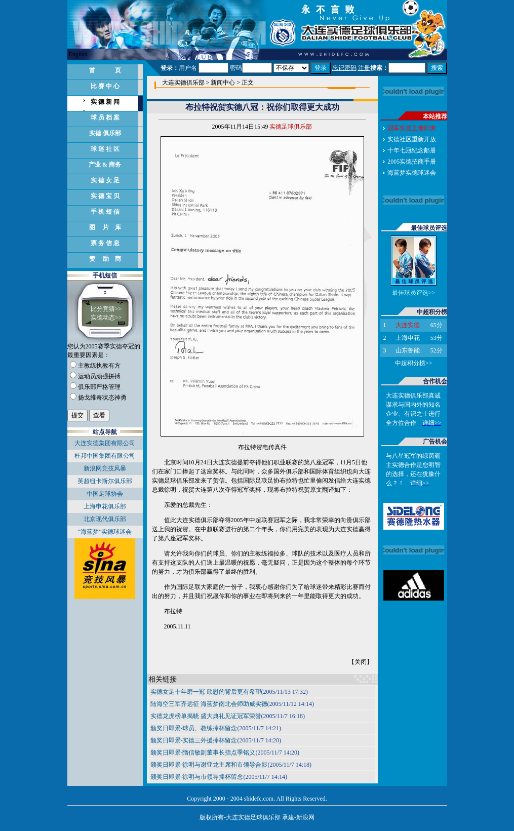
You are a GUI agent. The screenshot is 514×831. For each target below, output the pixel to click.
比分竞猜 (103, 308)
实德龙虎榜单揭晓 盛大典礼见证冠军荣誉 (205, 716)
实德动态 (103, 317)
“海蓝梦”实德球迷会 (105, 531)
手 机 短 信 (105, 211)
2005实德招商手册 (411, 161)
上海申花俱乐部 (105, 506)
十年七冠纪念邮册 (411, 150)
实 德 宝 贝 (105, 196)
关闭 (360, 661)
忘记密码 (344, 67)
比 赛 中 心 (105, 86)
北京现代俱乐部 (105, 519)
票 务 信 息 (105, 243)
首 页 (105, 70)
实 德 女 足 (105, 180)
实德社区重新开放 (411, 139)
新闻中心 (223, 82)
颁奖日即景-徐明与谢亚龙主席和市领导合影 (209, 764)
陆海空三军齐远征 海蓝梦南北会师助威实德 (208, 703)
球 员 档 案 (105, 117)
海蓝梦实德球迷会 (411, 172)
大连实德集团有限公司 (104, 443)
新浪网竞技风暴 (105, 468)
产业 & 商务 (105, 164)
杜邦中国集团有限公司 (104, 455)
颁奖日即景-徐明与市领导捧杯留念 (197, 776)
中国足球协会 (105, 493)
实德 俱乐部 (105, 133)
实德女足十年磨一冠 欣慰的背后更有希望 (205, 691)
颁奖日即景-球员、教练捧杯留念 (194, 728)
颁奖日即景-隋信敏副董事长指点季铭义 (203, 752)
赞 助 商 (105, 258)
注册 (364, 67)
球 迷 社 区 (105, 148)
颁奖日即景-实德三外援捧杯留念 (194, 740)
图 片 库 (105, 227)
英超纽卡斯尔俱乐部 (104, 481)
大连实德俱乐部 (183, 82)
